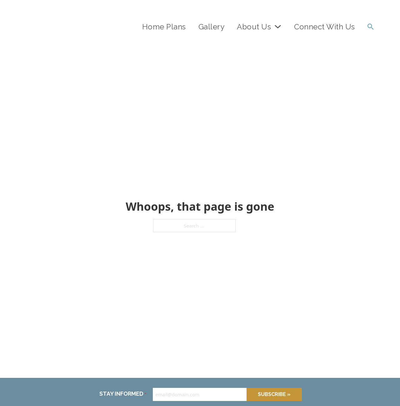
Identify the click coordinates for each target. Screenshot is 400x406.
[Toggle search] (370, 26)
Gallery (211, 27)
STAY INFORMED (122, 394)
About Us (254, 27)
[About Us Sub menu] (278, 26)
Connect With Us (324, 27)
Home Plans (164, 27)
